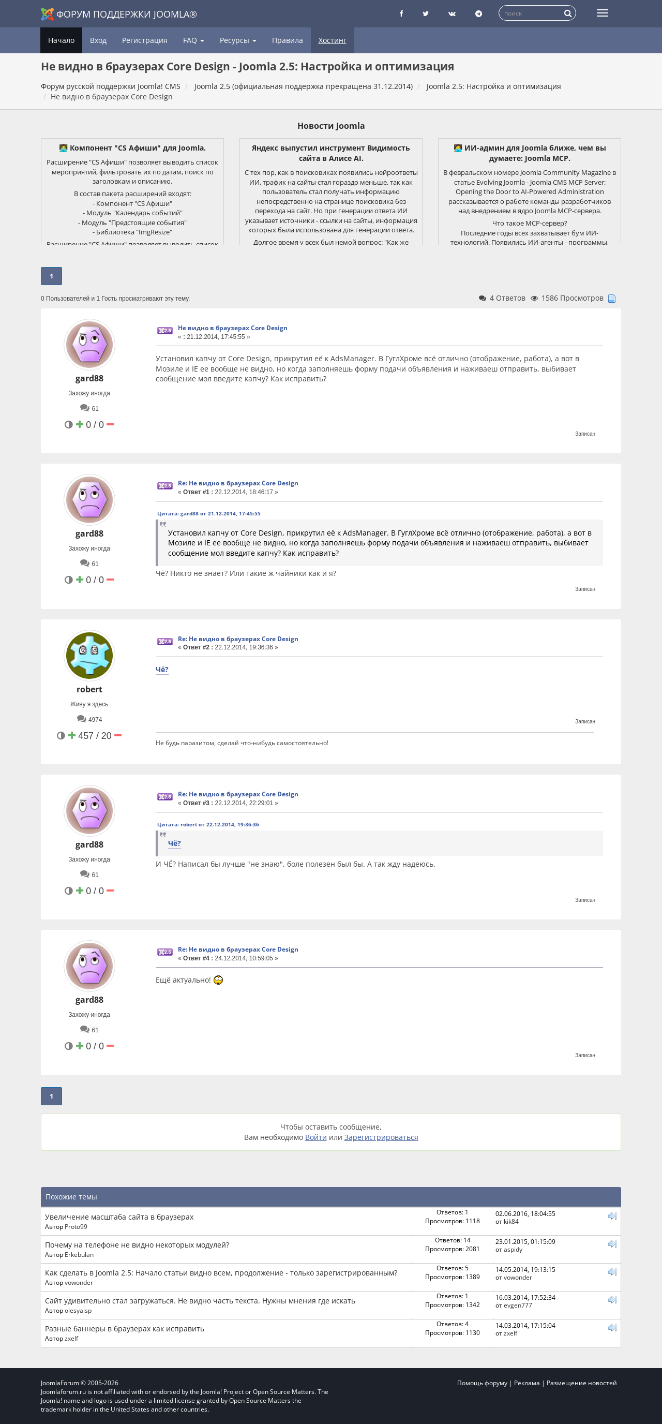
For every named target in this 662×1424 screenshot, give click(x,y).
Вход (98, 40)
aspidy (513, 1249)
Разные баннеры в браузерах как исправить (124, 1328)
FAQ (193, 40)
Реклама (527, 1382)
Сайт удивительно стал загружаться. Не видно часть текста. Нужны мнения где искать (200, 1301)
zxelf (71, 1338)
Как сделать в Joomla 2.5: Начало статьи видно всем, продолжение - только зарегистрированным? (221, 1273)
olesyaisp (78, 1310)
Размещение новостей (582, 1382)
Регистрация (145, 40)
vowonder (79, 1282)
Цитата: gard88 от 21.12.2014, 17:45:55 (209, 513)
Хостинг (333, 40)
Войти (316, 1137)
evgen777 (518, 1305)
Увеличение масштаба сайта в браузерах (119, 1217)
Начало (61, 40)
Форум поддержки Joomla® (119, 14)
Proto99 (76, 1226)
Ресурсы (238, 40)
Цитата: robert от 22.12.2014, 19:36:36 (208, 824)
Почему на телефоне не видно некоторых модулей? (137, 1245)
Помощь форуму (482, 1382)
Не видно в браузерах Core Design (233, 328)
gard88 (89, 378)
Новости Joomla (331, 125)
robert (89, 689)
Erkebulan (79, 1254)
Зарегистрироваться (381, 1137)
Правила (287, 40)
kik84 (511, 1221)
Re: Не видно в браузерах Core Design (238, 483)
